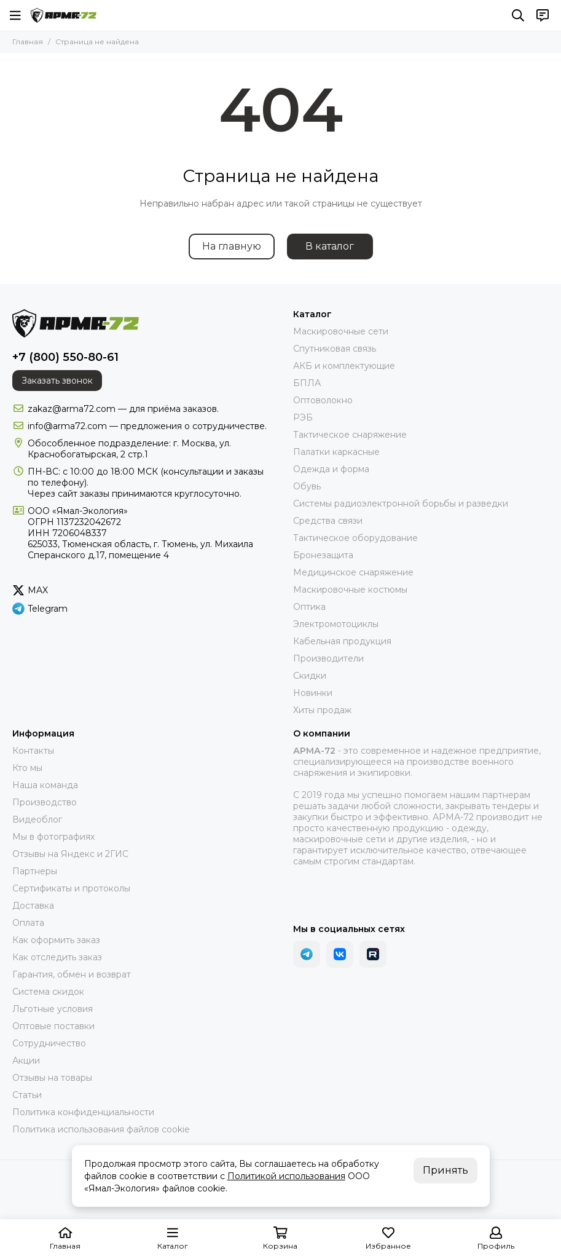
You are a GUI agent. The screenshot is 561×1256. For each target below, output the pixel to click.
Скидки (309, 675)
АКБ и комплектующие (344, 365)
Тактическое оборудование (355, 537)
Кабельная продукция (342, 641)
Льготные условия (52, 1008)
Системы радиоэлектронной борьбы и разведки (400, 503)
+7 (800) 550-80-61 (65, 357)
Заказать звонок (57, 380)
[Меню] (15, 15)
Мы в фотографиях (53, 836)
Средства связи (328, 520)
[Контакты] (542, 15)
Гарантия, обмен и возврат (71, 974)
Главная (27, 41)
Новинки (312, 692)
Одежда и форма (331, 469)
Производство (44, 802)
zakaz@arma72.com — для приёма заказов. (123, 408)
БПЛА (307, 383)
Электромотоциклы (336, 624)
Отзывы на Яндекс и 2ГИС (70, 853)
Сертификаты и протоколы (71, 888)
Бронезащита (323, 555)
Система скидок (48, 991)
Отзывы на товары (52, 1077)
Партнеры (34, 871)
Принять (445, 1170)
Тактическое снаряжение (350, 434)
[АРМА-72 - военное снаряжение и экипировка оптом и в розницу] (63, 15)
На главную (231, 246)
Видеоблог (37, 819)
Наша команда (45, 785)
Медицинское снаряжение (353, 572)
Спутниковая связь (334, 348)
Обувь (307, 486)
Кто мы (27, 767)
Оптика (309, 606)
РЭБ (303, 417)
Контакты (33, 750)
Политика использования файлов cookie (101, 1129)
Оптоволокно (323, 400)
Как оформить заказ (56, 940)
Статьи (27, 1094)
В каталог (329, 246)
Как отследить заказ (57, 957)
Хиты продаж (322, 710)
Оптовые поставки (53, 1026)
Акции (26, 1060)
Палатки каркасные (336, 451)
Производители (328, 658)
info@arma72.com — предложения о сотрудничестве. (147, 426)
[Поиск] (518, 15)
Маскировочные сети (340, 331)
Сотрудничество (49, 1043)
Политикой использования (286, 1176)
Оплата (28, 922)
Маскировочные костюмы (350, 589)
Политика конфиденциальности (83, 1112)
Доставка (33, 905)
